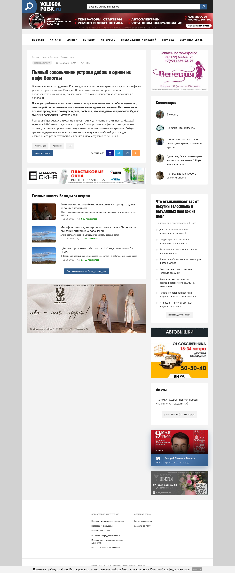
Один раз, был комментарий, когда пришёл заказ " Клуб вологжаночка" (185, 160)
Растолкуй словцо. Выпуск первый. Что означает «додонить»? (177, 401)
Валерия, (172, 114)
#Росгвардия (40, 146)
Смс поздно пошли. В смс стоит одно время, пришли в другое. (184, 143)
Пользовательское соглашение (105, 548)
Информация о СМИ (100, 531)
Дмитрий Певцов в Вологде (180, 458)
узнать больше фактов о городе (179, 414)
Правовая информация (101, 526)
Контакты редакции (143, 521)
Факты (161, 390)
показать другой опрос (179, 315)
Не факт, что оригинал (181, 127)
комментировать (42, 153)
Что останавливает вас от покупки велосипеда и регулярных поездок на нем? (177, 209)
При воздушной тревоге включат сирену (181, 175)
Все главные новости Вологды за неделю (86, 271)
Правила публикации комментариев (107, 521)
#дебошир (57, 146)
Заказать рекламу (142, 526)
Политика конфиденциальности (105, 535)
